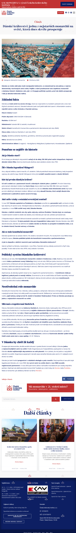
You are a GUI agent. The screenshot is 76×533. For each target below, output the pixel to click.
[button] (68, 379)
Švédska (67, 368)
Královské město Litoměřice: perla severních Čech (19, 448)
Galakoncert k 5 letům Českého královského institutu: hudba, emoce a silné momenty (57, 449)
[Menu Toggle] (74, 12)
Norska (57, 368)
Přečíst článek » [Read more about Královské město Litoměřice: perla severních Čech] (19, 462)
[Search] (56, 399)
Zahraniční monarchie (18, 80)
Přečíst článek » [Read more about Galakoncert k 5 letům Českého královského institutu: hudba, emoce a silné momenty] (56, 464)
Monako (38, 371)
